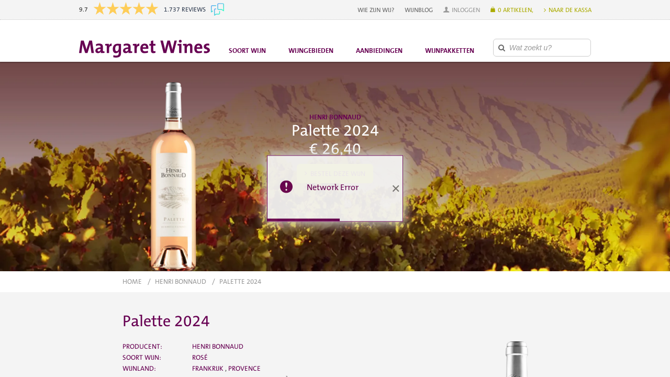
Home (132, 281)
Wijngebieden (310, 50)
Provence (244, 368)
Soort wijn (247, 50)
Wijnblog (419, 10)
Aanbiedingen (379, 50)
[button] (461, 10)
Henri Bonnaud (180, 281)
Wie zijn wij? (376, 10)
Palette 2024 (240, 281)
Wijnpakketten (449, 50)
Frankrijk (208, 368)
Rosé (200, 357)
